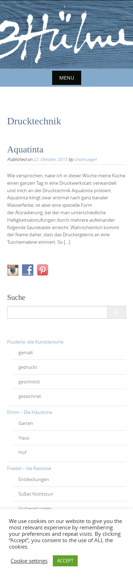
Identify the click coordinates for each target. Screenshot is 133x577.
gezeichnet (29, 396)
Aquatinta (25, 149)
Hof (22, 452)
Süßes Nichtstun (35, 494)
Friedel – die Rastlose (29, 468)
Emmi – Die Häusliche (29, 412)
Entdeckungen (33, 479)
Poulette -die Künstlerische (35, 342)
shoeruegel (85, 159)
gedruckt (27, 367)
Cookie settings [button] (29, 561)
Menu (66, 77)
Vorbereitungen (35, 508)
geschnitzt (29, 381)
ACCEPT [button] (65, 560)
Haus (23, 438)
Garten (25, 423)
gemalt (25, 352)
